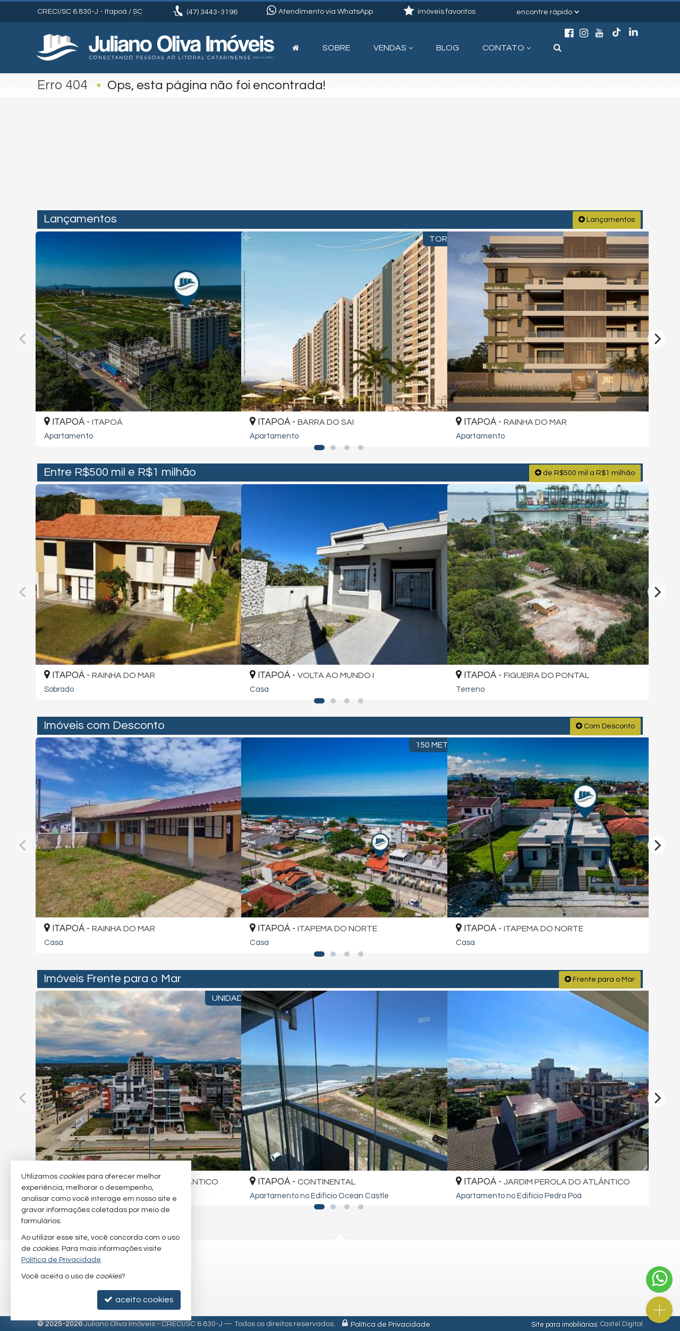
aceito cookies (139, 1299)
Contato (506, 48)
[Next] (657, 338)
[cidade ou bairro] (437, 166)
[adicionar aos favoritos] (220, 428)
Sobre (336, 48)
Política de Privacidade (390, 1323)
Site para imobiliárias (564, 1323)
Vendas (393, 48)
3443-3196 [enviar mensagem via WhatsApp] (211, 12)
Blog (447, 48)
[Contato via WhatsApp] (659, 1279)
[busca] (558, 48)
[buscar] (518, 166)
